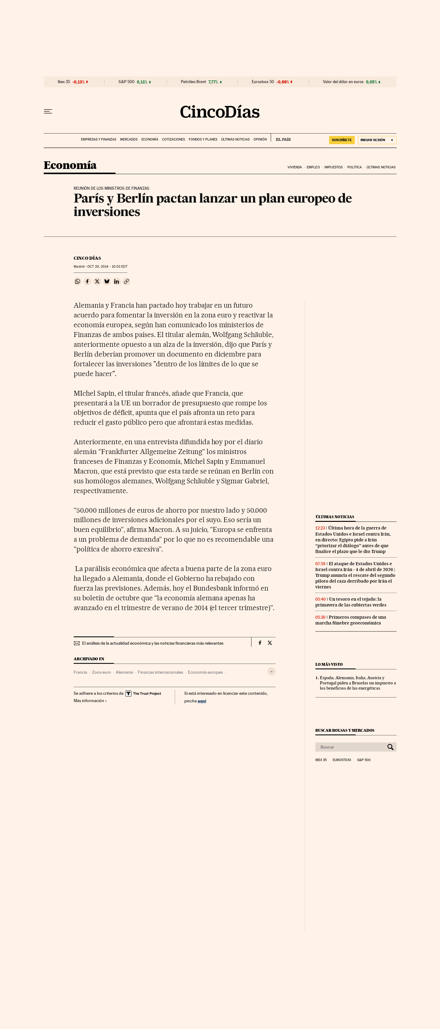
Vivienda (295, 167)
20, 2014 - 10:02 (107, 267)
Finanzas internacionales (160, 672)
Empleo (313, 167)
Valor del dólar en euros (343, 82)
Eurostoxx (342, 760)
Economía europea (205, 672)
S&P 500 (126, 82)
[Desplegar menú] (48, 111)
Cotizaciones (173, 139)
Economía (149, 139)
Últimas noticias (235, 139)
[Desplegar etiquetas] (271, 671)
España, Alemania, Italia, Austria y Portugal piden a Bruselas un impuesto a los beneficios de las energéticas (358, 682)
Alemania (124, 672)
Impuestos (333, 167)
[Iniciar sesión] (377, 140)
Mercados (129, 139)
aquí (202, 700)
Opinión (260, 139)
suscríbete (342, 140)
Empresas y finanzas (98, 139)
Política (354, 167)
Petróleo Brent (193, 82)
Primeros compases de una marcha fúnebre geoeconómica (350, 620)
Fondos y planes (203, 139)
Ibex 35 (64, 82)
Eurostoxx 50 (263, 82)
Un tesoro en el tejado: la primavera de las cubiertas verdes (351, 602)
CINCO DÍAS (87, 258)
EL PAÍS (281, 137)
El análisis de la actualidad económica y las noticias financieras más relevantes (152, 643)
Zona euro (101, 672)
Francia (80, 672)
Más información (90, 700)
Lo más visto (329, 664)
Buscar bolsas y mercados (344, 730)
